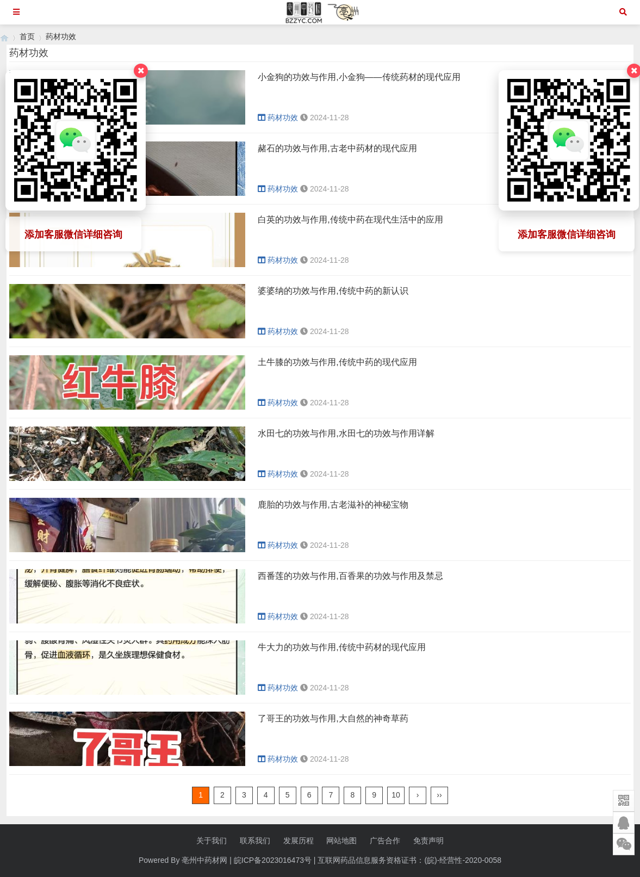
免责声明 (428, 840)
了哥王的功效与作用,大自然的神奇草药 (333, 718)
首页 (27, 36)
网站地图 (341, 840)
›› (439, 794)
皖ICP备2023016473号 (273, 860)
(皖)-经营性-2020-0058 (462, 860)
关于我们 (211, 840)
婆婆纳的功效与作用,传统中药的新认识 (333, 290)
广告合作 (385, 840)
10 (396, 794)
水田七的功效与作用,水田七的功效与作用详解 (346, 433)
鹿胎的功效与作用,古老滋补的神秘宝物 (333, 504)
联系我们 (255, 840)
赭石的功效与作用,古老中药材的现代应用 (337, 148)
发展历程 (298, 840)
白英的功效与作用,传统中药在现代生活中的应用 (350, 219)
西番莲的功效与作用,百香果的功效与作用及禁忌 (350, 575)
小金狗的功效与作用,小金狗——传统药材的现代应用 (359, 77)
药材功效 (61, 36)
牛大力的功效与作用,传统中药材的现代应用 (341, 647)
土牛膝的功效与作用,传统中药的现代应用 (337, 362)
